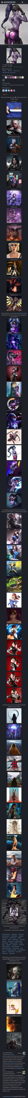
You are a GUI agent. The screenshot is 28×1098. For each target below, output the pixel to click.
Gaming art (15, 944)
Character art (5, 937)
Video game (14, 934)
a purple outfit (10, 1063)
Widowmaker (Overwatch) (9, 72)
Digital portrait (18, 941)
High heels (8, 944)
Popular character (13, 943)
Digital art (21, 936)
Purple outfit (11, 951)
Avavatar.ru (5, 85)
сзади (12, 705)
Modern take (5, 943)
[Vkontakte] (9, 90)
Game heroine (12, 937)
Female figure (14, 936)
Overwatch (17, 70)
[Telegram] (6, 90)
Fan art (9, 939)
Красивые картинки (8, 1096)
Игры (4, 70)
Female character (6, 934)
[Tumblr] (14, 90)
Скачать (16, 46)
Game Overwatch (15, 946)
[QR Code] (3, 90)
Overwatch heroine (6, 948)
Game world (11, 941)
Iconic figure (18, 951)
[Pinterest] (11, 90)
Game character (5, 936)
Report (5, 94)
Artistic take (12, 953)
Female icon (5, 953)
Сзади (10, 70)
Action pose (15, 939)
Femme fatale (15, 948)
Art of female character (11, 950)
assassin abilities (17, 1068)
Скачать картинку (18, 66)
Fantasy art (21, 934)
